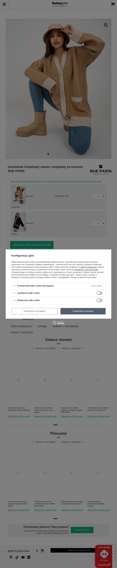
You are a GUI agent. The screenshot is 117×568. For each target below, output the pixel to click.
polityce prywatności (88, 267)
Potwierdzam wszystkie (83, 311)
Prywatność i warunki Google (86, 270)
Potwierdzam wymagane (35, 311)
